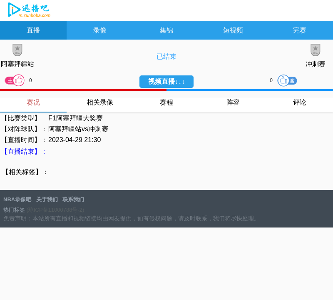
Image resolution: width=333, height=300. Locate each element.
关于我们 (47, 199)
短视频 (233, 30)
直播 (33, 30)
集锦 (166, 30)
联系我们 (73, 199)
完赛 (299, 30)
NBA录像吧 (28, 11)
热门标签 (14, 210)
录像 (100, 30)
